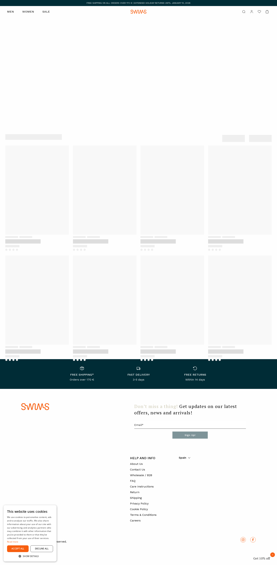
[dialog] (30, 533)
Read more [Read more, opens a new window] (12, 541)
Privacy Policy (139, 503)
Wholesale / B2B (141, 475)
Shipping (136, 498)
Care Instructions (142, 486)
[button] (30, 556)
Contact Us (137, 469)
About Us (136, 464)
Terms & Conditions (143, 515)
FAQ (132, 481)
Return (134, 492)
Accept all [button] (17, 548)
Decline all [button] (41, 548)
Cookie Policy (139, 509)
